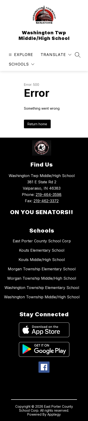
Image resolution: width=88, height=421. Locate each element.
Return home (37, 124)
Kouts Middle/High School (42, 259)
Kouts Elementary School (41, 250)
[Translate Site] (56, 55)
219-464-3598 (48, 194)
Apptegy (54, 414)
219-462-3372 (46, 200)
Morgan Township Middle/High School (41, 278)
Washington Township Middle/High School (42, 297)
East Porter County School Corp (42, 241)
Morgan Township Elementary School (42, 269)
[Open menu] (20, 55)
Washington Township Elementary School (41, 287)
